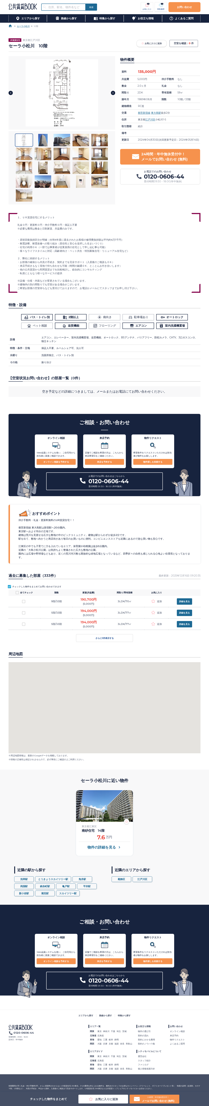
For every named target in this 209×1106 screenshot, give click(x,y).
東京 (99, 1031)
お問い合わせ (184, 7)
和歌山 (129, 1043)
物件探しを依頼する (152, 462)
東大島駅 (156, 112)
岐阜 (111, 1039)
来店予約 (174, 1035)
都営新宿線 (144, 112)
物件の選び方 (144, 1031)
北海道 (100, 1035)
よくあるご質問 (177, 1043)
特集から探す (124, 1015)
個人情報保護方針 (146, 1068)
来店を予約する (104, 462)
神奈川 (106, 1031)
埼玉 (119, 1031)
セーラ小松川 (23, 26)
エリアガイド (96, 1051)
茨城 (124, 1031)
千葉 (113, 1031)
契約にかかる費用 (146, 1039)
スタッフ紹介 (144, 1060)
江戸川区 (150, 119)
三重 (105, 1039)
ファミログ (143, 1064)
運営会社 (142, 1056)
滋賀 (116, 1043)
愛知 (99, 1039)
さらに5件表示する (104, 638)
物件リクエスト (177, 1039)
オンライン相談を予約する (56, 462)
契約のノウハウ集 (146, 1043)
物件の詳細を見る (104, 847)
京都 (111, 1043)
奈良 (122, 1043)
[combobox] (65, 7)
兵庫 (105, 1043)
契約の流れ (143, 1035)
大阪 (99, 1043)
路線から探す (105, 1015)
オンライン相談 (177, 1031)
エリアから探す (85, 1015)
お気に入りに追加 (152, 43)
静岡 (116, 1039)
